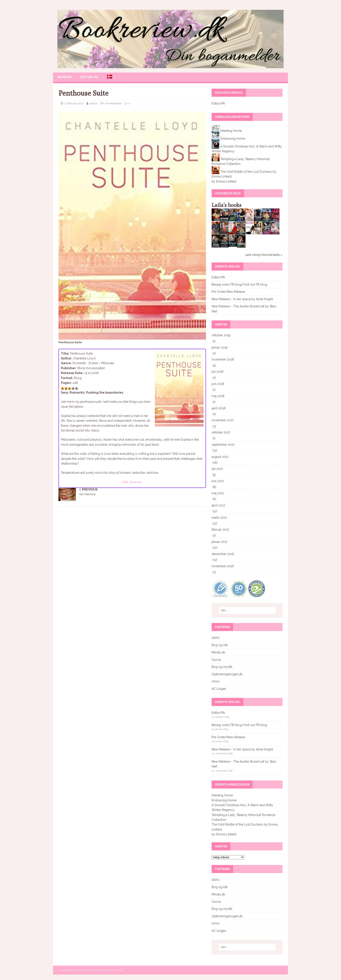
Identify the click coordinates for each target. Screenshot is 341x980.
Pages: (66, 382)
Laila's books (226, 205)
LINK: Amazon (131, 482)
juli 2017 (217, 469)
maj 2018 (218, 396)
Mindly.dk (218, 652)
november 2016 (223, 566)
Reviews (64, 77)
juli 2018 (217, 371)
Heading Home (231, 130)
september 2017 (223, 444)
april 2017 (218, 505)
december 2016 (223, 554)
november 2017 (223, 420)
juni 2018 (218, 384)
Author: (66, 358)
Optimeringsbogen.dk (227, 674)
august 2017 (220, 457)
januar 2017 (219, 541)
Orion (215, 681)
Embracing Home (232, 138)
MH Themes (115, 970)
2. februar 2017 (74, 103)
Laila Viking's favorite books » (263, 254)
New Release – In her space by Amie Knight (242, 299)
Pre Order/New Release (228, 291)
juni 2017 (218, 481)
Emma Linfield (226, 181)
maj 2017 (218, 493)
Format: (67, 378)
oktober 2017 (221, 432)
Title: (65, 353)
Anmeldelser (113, 103)
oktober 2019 (221, 335)
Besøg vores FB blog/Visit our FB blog (239, 284)
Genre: (66, 363)
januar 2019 (219, 347)
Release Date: (72, 373)
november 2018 (223, 359)
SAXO (216, 638)
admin (93, 103)
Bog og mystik (222, 667)
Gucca (216, 659)
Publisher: (69, 368)
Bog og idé (219, 645)
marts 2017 (219, 517)
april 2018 (219, 408)
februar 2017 (220, 529)
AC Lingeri (219, 689)
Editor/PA (89, 77)
